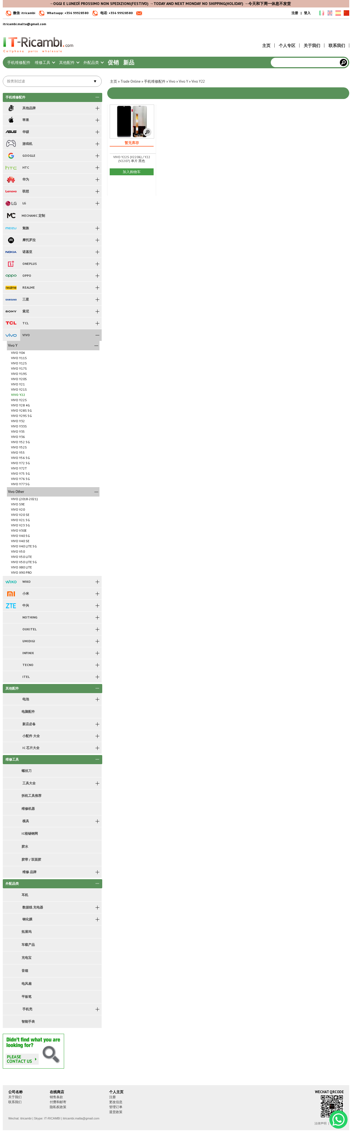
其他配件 (69, 62)
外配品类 (93, 62)
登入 (307, 13)
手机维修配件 (18, 62)
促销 (113, 62)
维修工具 (45, 62)
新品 (128, 62)
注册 (294, 13)
